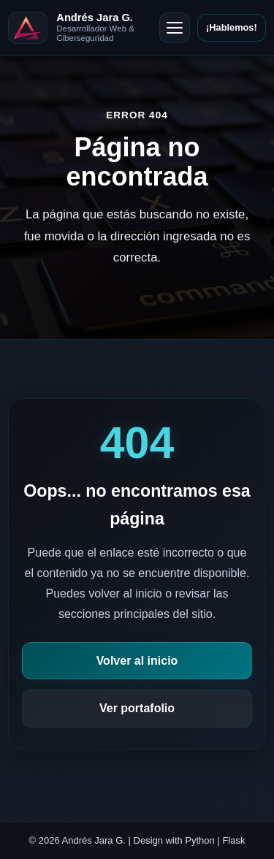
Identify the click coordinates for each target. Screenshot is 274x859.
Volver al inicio (137, 660)
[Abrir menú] (174, 27)
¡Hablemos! (231, 27)
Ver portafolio (137, 708)
